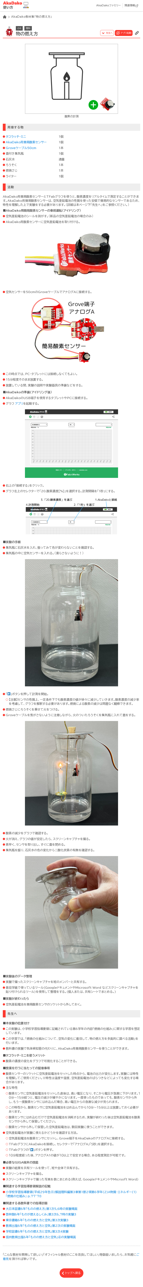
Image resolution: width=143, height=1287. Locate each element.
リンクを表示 (137, 33)
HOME (5, 17)
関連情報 (130, 5)
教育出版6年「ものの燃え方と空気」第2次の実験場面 (40, 1225)
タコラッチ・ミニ (16, 136)
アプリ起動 (126, 33)
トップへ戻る (73, 1273)
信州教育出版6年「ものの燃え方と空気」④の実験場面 (41, 1237)
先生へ (109, 33)
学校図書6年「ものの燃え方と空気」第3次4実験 (37, 1231)
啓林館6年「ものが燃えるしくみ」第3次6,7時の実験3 (41, 1214)
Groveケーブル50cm (21, 147)
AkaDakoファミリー (108, 5)
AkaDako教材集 (17, 5)
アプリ (19, 403)
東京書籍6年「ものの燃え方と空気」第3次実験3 (37, 1220)
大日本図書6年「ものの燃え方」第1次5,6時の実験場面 (41, 1208)
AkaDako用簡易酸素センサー (26, 142)
